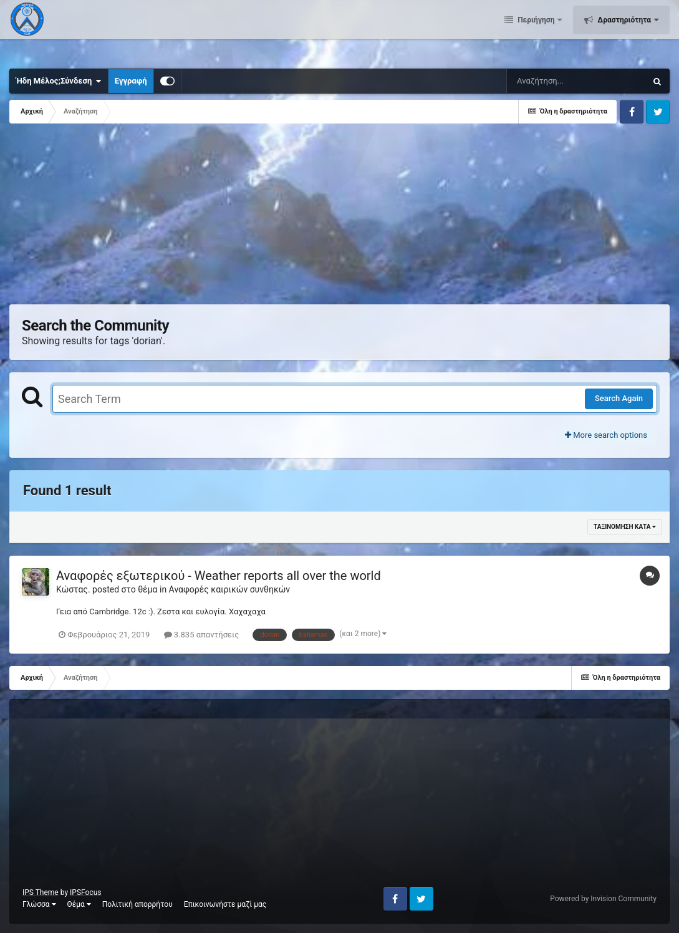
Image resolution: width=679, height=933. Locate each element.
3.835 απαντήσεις (201, 634)
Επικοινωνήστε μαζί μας (225, 904)
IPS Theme (40, 892)
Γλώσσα (39, 904)
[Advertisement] (236, 217)
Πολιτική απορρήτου (137, 904)
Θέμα (79, 904)
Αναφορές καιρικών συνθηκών (229, 589)
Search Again (619, 398)
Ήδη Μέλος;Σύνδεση (59, 81)
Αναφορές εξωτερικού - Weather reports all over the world (218, 575)
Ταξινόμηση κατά (625, 526)
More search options (606, 435)
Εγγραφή (131, 80)
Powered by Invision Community (603, 898)
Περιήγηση (536, 31)
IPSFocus (85, 892)
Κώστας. (73, 589)
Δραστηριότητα (624, 31)
